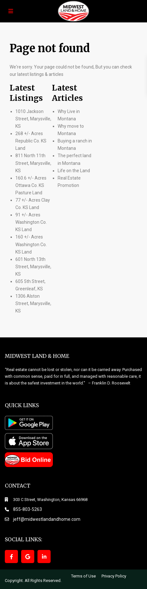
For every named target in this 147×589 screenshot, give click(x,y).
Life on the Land (74, 170)
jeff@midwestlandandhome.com (46, 519)
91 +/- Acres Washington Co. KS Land (31, 222)
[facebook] (11, 556)
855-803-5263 (27, 509)
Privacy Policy (114, 576)
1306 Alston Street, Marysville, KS (33, 303)
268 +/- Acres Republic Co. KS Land (30, 141)
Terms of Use (83, 576)
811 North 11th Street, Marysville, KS (33, 163)
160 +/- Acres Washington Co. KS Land (31, 244)
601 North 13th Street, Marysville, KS (33, 267)
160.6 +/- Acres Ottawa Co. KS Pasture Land (30, 185)
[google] (27, 556)
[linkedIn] (44, 556)
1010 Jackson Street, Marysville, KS (33, 119)
